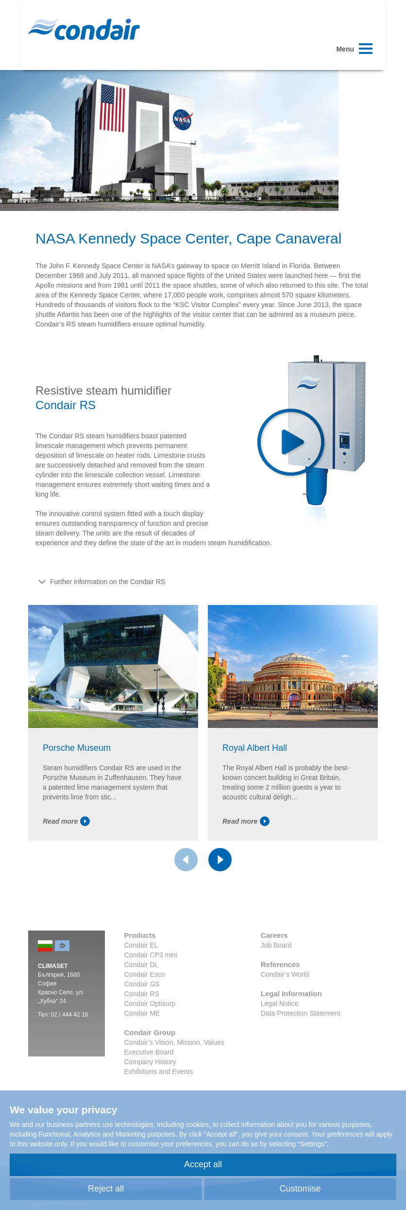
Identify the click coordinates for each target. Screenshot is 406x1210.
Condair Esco (144, 1002)
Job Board (276, 973)
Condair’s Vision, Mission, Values (174, 1070)
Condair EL (141, 973)
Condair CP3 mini (151, 983)
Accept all (203, 1164)
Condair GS (142, 1012)
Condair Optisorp (150, 1032)
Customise (300, 1188)
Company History (150, 1090)
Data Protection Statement (300, 1041)
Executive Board (149, 1080)
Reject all (106, 1188)
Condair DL (141, 993)
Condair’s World (285, 1002)
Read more (66, 849)
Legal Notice (280, 1032)
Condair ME (142, 1041)
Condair (84, 29)
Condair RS (141, 1022)
